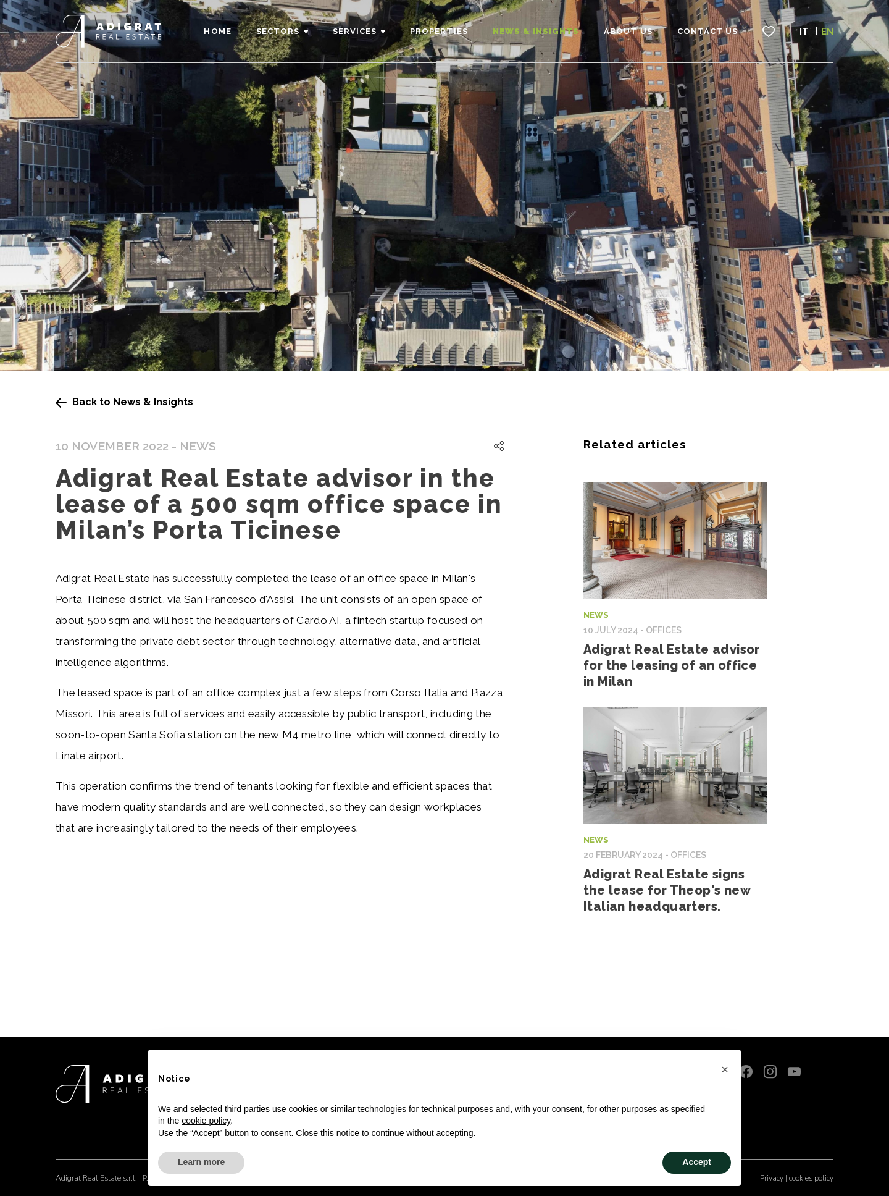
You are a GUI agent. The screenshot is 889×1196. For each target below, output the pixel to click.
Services (355, 31)
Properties (438, 31)
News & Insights (536, 31)
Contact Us (707, 31)
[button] (725, 1069)
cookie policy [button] (206, 1121)
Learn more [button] (201, 1162)
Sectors (277, 31)
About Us (628, 31)
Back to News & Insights (124, 402)
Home (217, 31)
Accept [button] (696, 1162)
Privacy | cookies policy (796, 1178)
